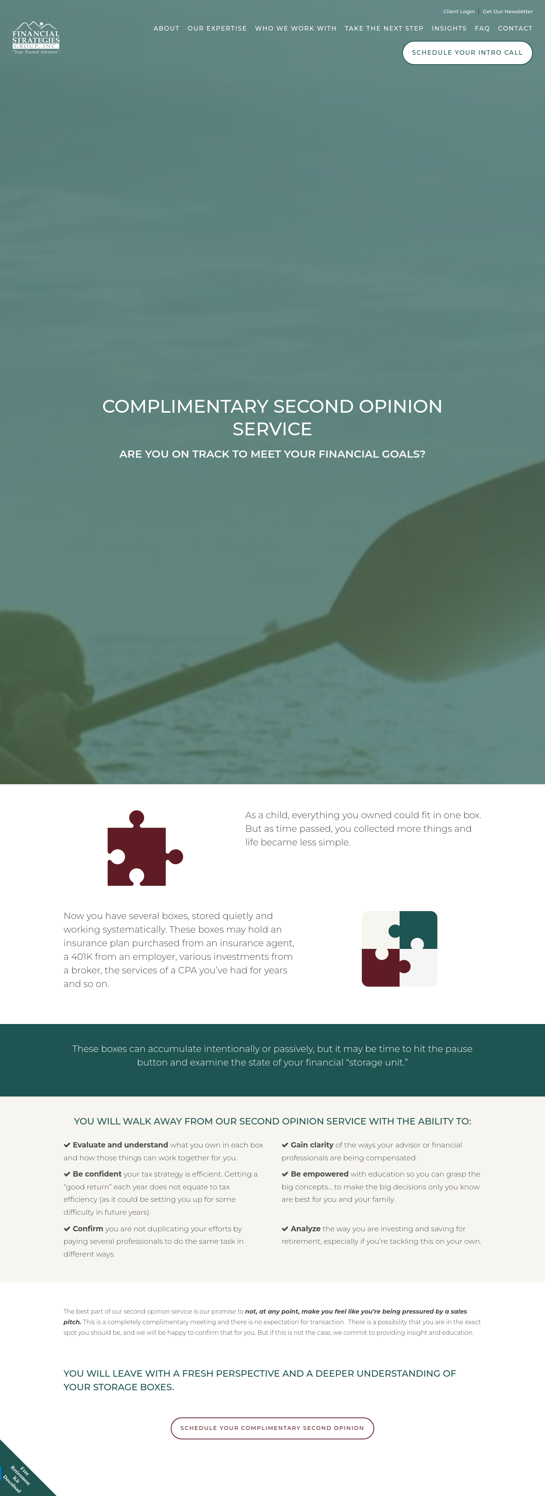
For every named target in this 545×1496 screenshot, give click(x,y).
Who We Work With (296, 28)
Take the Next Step (384, 28)
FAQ (482, 28)
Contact (515, 28)
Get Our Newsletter (508, 11)
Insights (449, 28)
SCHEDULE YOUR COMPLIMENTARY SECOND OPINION (272, 1428)
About (167, 28)
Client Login (459, 11)
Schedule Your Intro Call (467, 52)
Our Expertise (217, 28)
